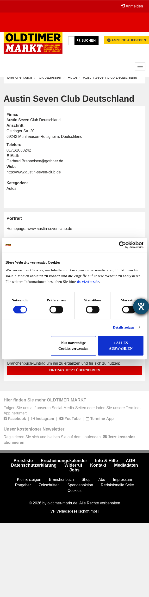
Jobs (74, 470)
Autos (73, 77)
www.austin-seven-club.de (49, 229)
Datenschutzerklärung (33, 465)
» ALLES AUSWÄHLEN (120, 345)
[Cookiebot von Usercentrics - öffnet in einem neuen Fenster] (122, 244)
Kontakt (98, 465)
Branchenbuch (19, 77)
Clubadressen (50, 77)
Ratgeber (23, 485)
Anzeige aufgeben (126, 40)
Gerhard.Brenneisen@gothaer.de (34, 161)
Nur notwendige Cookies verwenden (73, 345)
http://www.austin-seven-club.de (33, 172)
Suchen (86, 40)
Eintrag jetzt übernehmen (74, 370)
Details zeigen (123, 327)
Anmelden (132, 6)
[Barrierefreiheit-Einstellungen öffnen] (141, 306)
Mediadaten (126, 465)
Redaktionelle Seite (117, 485)
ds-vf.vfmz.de (88, 282)
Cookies (74, 491)
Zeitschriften (49, 485)
